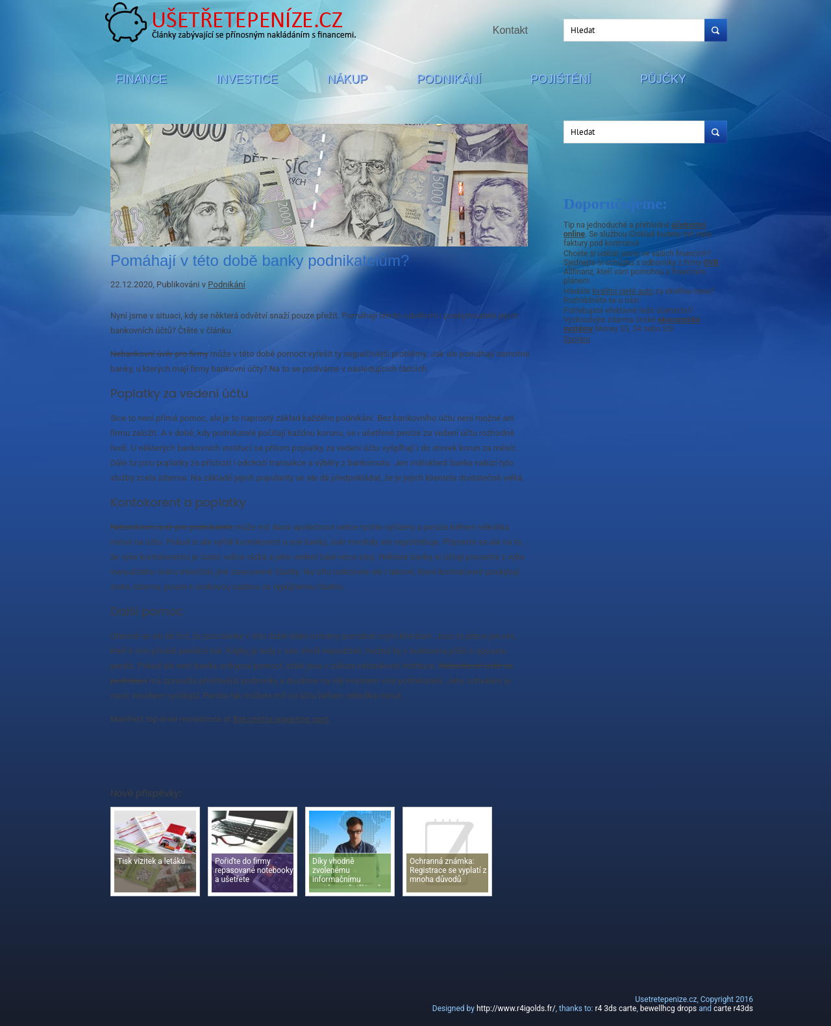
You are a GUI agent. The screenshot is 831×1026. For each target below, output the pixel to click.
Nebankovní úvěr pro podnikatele (171, 527)
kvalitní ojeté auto (622, 291)
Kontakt (510, 30)
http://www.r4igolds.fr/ (516, 1008)
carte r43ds (733, 1008)
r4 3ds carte (615, 1008)
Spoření (577, 339)
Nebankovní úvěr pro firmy (159, 354)
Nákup (347, 79)
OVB (711, 262)
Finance (141, 79)
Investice (247, 79)
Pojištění (560, 79)
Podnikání (449, 79)
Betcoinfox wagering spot (281, 719)
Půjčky (663, 79)
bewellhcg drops (668, 1008)
